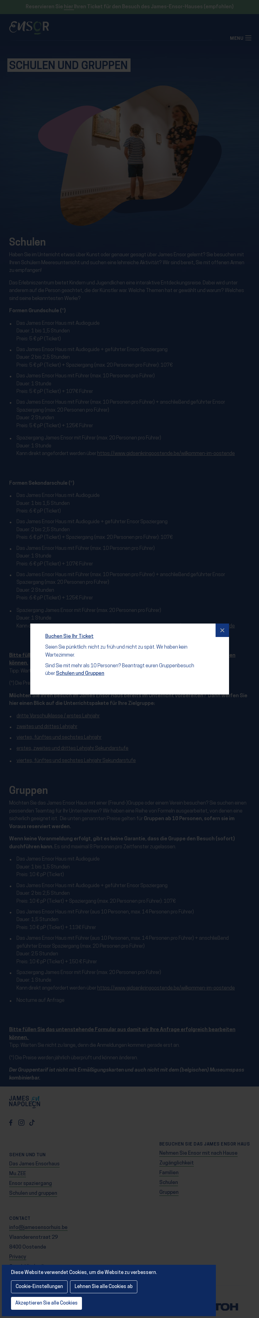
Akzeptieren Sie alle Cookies (46, 1303)
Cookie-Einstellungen (39, 1286)
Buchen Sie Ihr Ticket (70, 631)
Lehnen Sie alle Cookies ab (104, 1286)
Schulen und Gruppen (79, 668)
